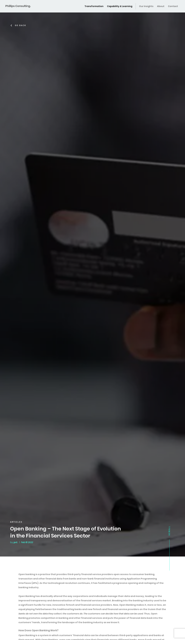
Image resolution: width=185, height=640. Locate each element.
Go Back (21, 25)
